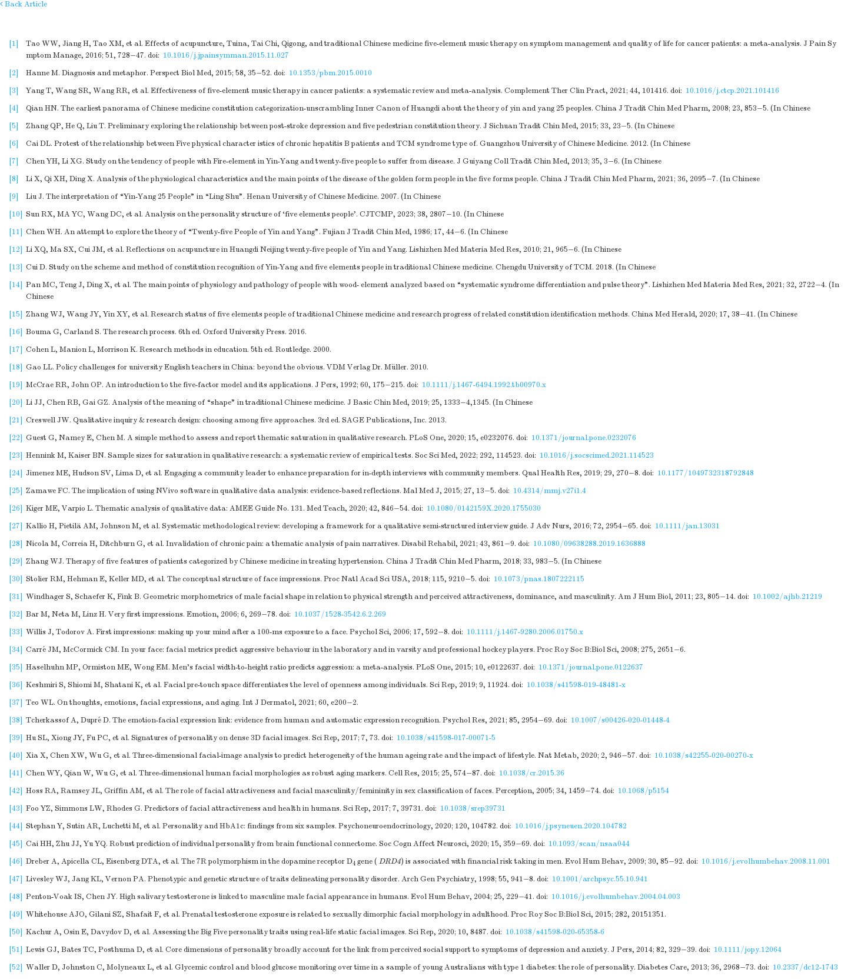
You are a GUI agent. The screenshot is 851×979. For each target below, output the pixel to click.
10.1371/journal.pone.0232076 (583, 437)
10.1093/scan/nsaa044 (589, 843)
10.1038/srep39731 (473, 808)
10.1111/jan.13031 (687, 526)
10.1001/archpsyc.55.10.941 (600, 879)
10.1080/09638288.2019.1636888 (589, 543)
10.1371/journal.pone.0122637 (590, 667)
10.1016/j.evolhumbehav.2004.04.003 (615, 896)
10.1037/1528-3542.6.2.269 (340, 614)
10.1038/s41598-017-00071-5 (446, 737)
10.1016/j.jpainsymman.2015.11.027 (226, 55)
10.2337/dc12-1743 (805, 967)
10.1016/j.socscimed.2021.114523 (597, 455)
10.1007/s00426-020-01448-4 (620, 720)
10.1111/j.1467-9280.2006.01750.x (525, 632)
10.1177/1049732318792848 (705, 473)
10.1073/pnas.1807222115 (539, 579)
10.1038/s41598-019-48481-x (576, 685)
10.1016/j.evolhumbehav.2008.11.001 (766, 861)
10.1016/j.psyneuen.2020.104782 (571, 826)
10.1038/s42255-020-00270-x (703, 755)
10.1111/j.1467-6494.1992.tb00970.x (484, 384)
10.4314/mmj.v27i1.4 (549, 490)
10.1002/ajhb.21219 (787, 596)
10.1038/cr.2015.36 (531, 773)
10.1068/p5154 (643, 790)
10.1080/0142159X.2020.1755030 (484, 508)
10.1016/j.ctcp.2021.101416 (732, 90)
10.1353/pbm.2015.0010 (330, 73)
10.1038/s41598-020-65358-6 (555, 932)
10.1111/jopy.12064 (748, 949)
